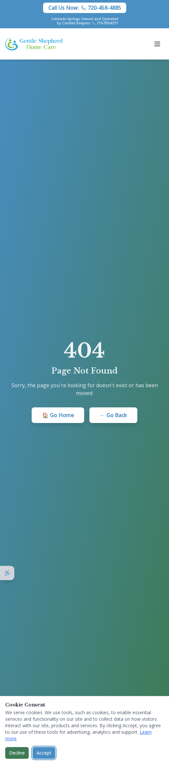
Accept (44, 753)
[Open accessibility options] (7, 573)
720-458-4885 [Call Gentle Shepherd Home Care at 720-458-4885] (104, 7)
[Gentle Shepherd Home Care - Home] (34, 43)
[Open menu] (157, 43)
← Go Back (113, 415)
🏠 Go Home (58, 415)
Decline (17, 753)
